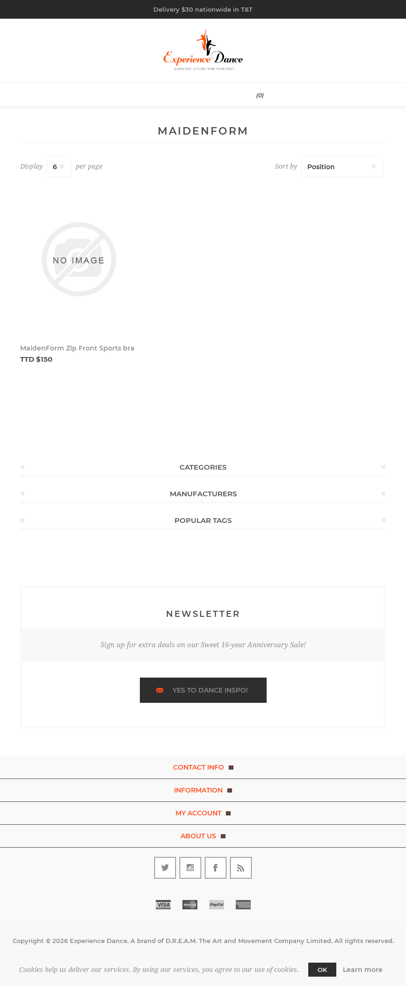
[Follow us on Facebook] (216, 868)
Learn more (363, 969)
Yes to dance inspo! (210, 690)
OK (322, 969)
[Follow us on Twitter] (165, 868)
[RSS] (241, 868)
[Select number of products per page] (59, 167)
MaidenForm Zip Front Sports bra (77, 348)
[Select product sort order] (342, 167)
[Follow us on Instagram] (190, 868)
